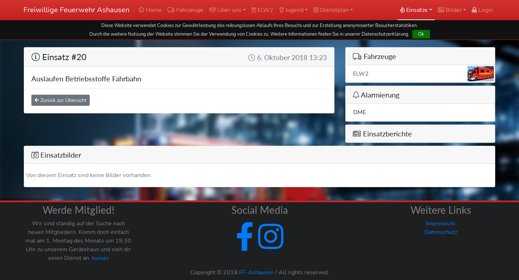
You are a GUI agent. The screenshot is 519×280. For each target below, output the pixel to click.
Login (482, 10)
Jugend (291, 10)
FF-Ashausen (256, 272)
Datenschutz (441, 232)
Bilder (450, 10)
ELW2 (262, 10)
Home (150, 10)
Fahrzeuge (185, 10)
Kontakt (100, 258)
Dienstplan (331, 10)
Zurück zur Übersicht (60, 100)
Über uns (225, 10)
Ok (421, 34)
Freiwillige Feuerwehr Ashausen (76, 10)
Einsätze (414, 10)
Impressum (440, 223)
